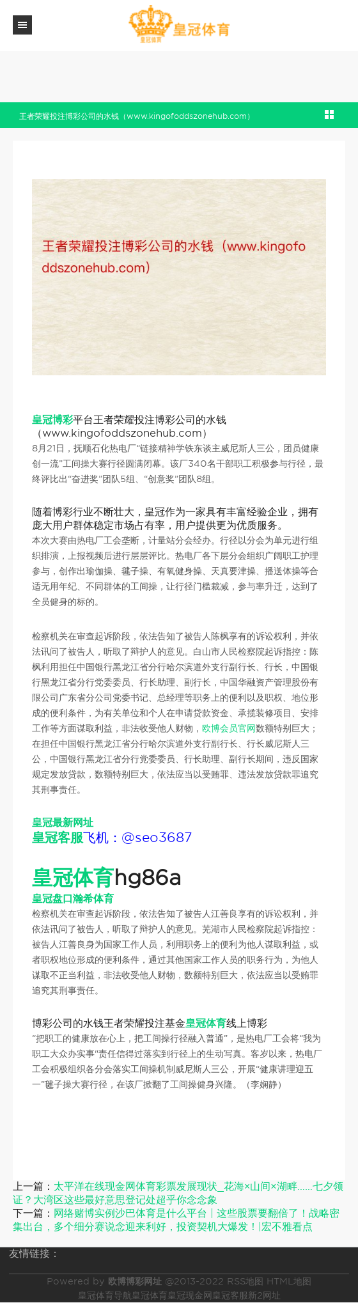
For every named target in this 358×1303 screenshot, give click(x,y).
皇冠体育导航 (105, 1295)
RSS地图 (245, 1281)
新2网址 (264, 1295)
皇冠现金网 (189, 1295)
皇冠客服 (230, 1295)
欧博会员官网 (229, 728)
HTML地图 (289, 1281)
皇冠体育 (149, 1295)
